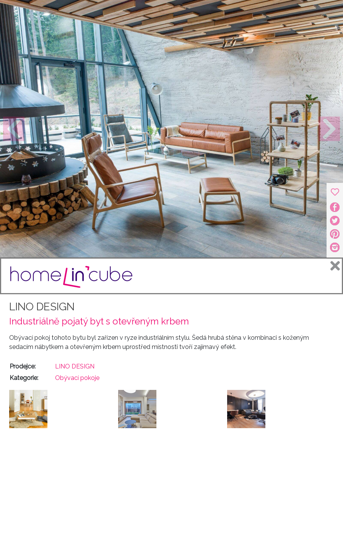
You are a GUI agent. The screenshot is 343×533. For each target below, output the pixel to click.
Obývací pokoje (77, 377)
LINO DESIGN (42, 306)
